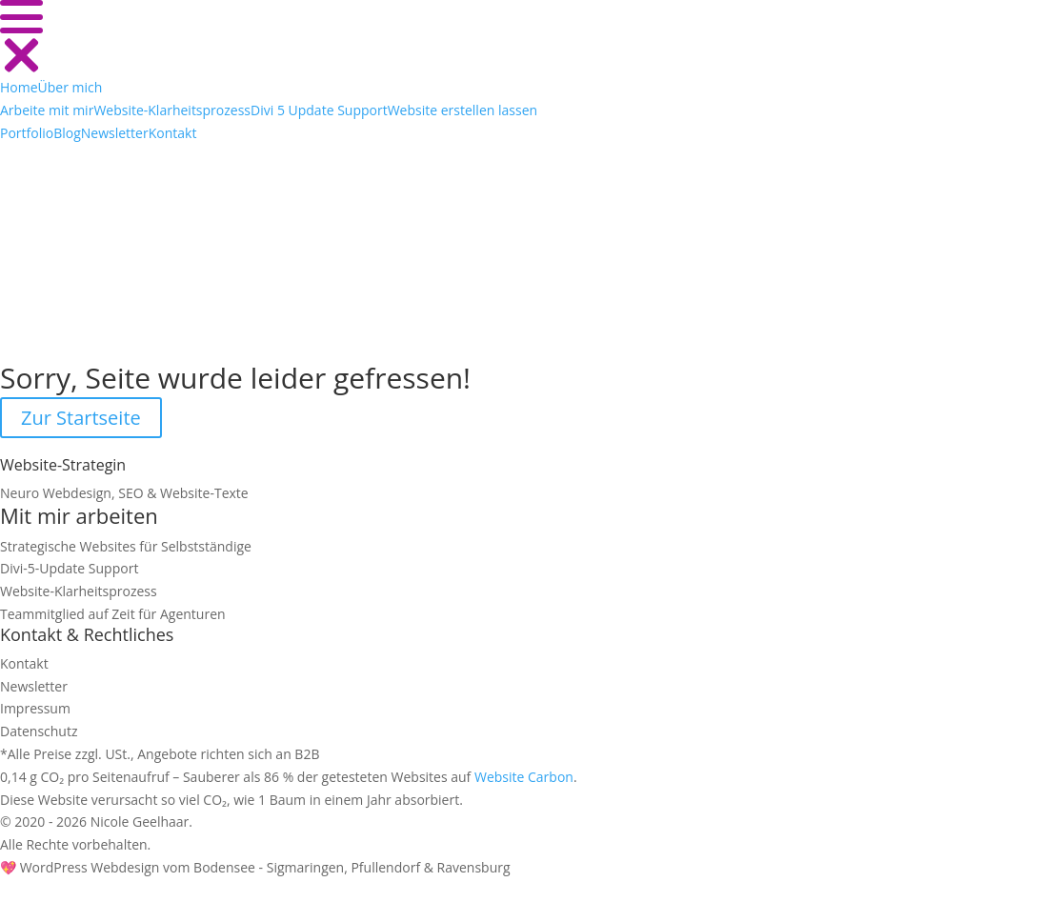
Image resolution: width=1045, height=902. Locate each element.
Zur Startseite (81, 418)
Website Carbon (523, 777)
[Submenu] (46, 110)
